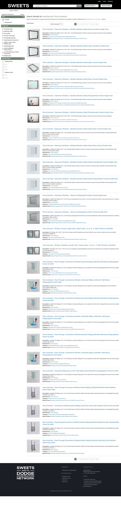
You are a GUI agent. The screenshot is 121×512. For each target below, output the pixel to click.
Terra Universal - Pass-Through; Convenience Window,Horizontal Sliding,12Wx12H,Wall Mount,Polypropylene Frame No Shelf (80, 264)
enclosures (51, 36)
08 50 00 (50, 364)
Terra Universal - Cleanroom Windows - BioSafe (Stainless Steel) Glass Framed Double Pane (74, 79)
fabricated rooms (52, 103)
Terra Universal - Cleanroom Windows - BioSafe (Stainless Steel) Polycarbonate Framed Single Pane (77, 96)
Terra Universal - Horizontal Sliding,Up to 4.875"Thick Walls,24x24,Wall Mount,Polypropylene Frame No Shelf (80, 372)
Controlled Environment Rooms (71, 38)
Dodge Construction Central (91, 484)
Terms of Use (66, 477)
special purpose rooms (66, 328)
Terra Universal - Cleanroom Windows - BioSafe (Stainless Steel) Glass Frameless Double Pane (75, 46)
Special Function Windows (62, 312)
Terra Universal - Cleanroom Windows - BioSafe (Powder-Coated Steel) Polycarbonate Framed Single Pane (79, 163)
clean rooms (51, 53)
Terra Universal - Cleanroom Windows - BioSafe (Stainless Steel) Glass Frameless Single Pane (75, 29)
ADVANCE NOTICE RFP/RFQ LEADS (91, 482)
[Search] (58, 5)
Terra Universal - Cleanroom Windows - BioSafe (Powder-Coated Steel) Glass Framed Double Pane (77, 146)
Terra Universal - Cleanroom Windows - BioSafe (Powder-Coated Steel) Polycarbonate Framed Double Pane (80, 179)
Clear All (22, 14)
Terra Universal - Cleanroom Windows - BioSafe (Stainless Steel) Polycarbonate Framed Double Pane (77, 112)
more (103, 19)
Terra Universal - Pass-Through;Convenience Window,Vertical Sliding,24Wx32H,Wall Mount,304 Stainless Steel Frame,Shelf (79, 443)
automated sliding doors (54, 346)
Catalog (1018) (8, 61)
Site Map (64, 481)
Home (99, 1)
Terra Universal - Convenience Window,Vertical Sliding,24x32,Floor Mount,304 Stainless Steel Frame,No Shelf (80, 407)
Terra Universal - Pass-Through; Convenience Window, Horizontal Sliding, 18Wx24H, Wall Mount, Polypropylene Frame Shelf (76, 318)
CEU (6, 75)
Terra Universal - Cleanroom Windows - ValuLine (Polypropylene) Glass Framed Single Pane (74, 196)
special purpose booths (64, 255)
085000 (55, 434)
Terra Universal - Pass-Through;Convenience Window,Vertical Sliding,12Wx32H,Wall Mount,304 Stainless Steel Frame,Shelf (79, 390)
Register (110, 1)
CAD (6, 64)
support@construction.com (89, 472)
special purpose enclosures (68, 415)
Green (6, 77)
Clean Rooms (83, 38)
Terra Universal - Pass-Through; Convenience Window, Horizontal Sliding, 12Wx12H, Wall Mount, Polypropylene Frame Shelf (76, 282)
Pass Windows (60, 275)
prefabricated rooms (70, 36)
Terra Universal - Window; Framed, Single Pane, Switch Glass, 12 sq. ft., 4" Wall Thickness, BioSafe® (77, 229)
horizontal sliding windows (63, 310)
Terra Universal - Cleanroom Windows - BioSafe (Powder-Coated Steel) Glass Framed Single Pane (76, 129)
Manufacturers (8, 22)
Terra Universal (54, 34)
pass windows (57, 415)
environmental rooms (60, 36)
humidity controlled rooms (70, 86)
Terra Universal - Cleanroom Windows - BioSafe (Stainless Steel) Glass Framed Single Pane (74, 62)
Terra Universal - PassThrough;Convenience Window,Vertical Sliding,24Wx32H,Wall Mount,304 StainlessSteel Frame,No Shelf (80, 424)
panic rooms (80, 86)
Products (7, 19)
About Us (64, 482)
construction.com (87, 480)
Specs (6, 69)
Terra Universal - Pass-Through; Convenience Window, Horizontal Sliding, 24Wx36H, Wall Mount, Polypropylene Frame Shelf (76, 355)
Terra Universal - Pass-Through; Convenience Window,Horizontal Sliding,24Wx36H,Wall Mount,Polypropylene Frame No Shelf (80, 336)
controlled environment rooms (55, 70)
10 (96, 24)
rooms (75, 70)
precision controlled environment (79, 103)
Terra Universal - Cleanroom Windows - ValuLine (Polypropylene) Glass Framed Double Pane (74, 213)
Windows (53, 275)
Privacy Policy (66, 479)
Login (104, 1)
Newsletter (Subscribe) (69, 471)
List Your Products (88, 474)
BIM (6, 67)
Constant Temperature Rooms (78, 71)
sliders (72, 310)
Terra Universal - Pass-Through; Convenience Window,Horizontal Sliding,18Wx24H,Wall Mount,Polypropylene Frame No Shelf (80, 300)
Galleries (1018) (9, 72)
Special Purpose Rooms (57, 38)
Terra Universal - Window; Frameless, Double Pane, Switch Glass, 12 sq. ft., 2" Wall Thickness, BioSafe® (79, 246)
